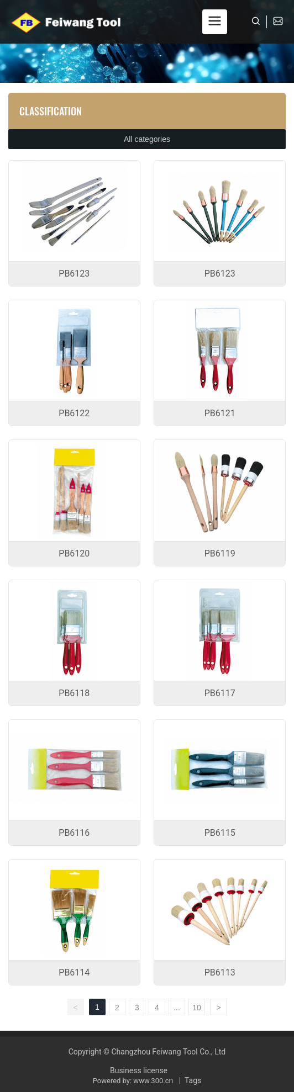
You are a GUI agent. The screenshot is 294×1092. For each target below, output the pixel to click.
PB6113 (219, 972)
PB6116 (74, 833)
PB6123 (74, 273)
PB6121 (219, 413)
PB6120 (74, 553)
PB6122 (74, 413)
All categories (147, 139)
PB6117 (219, 693)
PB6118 (74, 693)
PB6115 (219, 833)
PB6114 (74, 972)
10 (196, 1007)
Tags (193, 1080)
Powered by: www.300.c (131, 1081)
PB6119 (219, 553)
